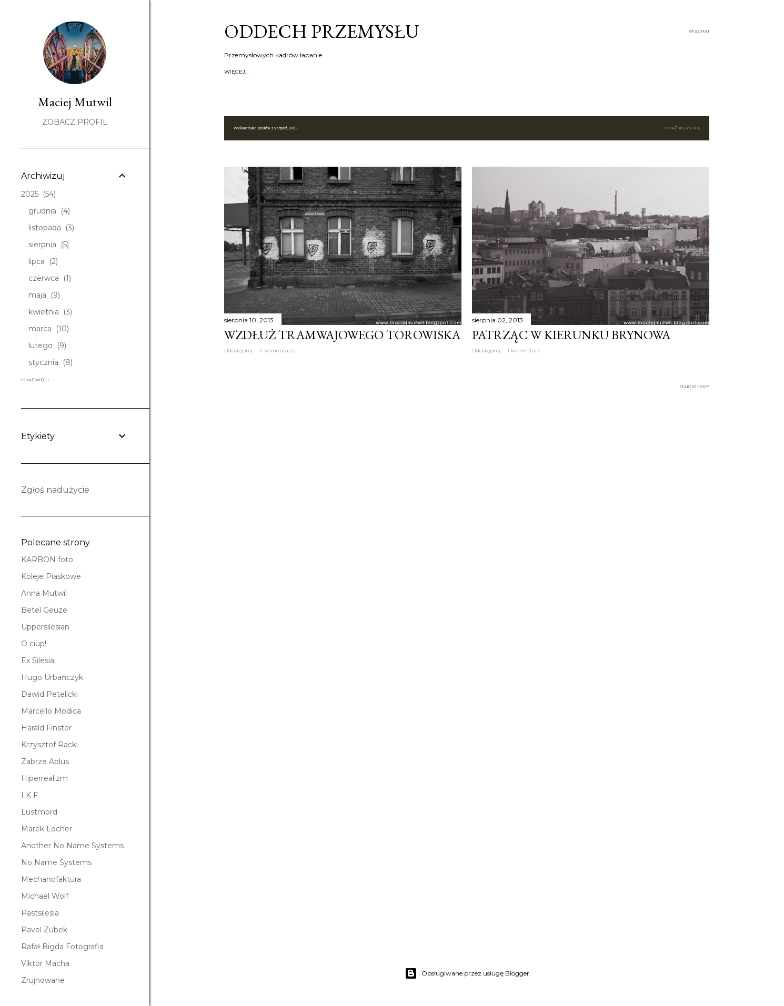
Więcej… (623, 71)
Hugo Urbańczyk (52, 677)
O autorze (293, 71)
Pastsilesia (40, 913)
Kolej (466, 71)
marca (48, 328)
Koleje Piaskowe (51, 576)
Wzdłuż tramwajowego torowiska (342, 335)
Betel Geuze (44, 610)
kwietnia (50, 312)
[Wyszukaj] (699, 31)
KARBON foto (47, 559)
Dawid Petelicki (49, 694)
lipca (43, 261)
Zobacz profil (74, 122)
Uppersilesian (45, 627)
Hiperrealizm (44, 778)
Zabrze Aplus (45, 761)
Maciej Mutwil (75, 102)
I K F (29, 795)
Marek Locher (46, 829)
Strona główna (248, 71)
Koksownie (383, 71)
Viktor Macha (45, 963)
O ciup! (33, 643)
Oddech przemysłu (321, 31)
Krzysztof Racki (49, 744)
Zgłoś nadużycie (55, 490)
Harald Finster (46, 728)
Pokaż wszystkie (682, 128)
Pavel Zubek (44, 929)
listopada (51, 227)
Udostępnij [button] (238, 350)
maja (44, 295)
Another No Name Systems (72, 845)
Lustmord (39, 812)
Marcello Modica (51, 711)
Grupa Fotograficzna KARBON (525, 71)
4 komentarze (278, 350)
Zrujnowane (43, 980)
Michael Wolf (44, 896)
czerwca (49, 278)
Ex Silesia (37, 660)
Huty (353, 71)
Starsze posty (694, 387)
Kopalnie (327, 71)
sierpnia (48, 244)
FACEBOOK (591, 71)
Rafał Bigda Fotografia (62, 946)
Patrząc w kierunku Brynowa (571, 335)
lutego (47, 345)
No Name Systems (56, 862)
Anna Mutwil (44, 593)
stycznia (50, 362)
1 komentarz (523, 350)
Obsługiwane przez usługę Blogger (467, 973)
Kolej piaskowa (429, 71)
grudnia (49, 211)
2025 (38, 194)
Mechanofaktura (51, 879)
